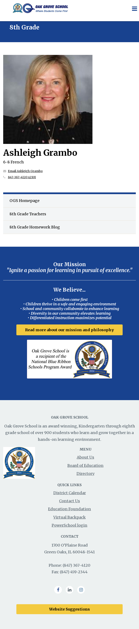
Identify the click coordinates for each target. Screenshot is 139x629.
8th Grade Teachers (28, 214)
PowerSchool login (69, 525)
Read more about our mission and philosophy (69, 329)
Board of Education (85, 465)
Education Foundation (69, 509)
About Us (85, 457)
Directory (85, 473)
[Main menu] (134, 8)
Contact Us (69, 500)
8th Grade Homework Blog (35, 227)
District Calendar (69, 492)
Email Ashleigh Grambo (25, 171)
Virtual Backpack (69, 517)
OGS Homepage (25, 200)
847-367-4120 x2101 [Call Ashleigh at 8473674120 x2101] (22, 177)
